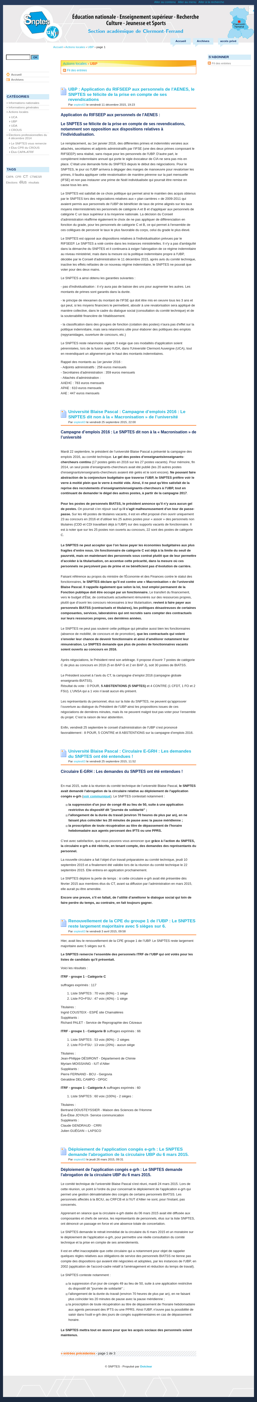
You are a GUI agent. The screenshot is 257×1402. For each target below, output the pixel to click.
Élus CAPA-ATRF (22, 152)
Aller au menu (187, 2)
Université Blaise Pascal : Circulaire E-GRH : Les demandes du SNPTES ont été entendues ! (129, 754)
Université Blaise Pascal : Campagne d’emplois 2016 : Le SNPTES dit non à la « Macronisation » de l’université (126, 414)
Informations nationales (24, 103)
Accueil (180, 41)
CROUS (16, 130)
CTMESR (36, 176)
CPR (18, 176)
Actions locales (75, 64)
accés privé (228, 41)
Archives (203, 41)
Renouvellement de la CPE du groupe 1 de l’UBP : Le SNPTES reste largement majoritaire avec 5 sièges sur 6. (132, 923)
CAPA (10, 176)
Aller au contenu (164, 2)
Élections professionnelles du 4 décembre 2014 (28, 136)
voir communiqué (96, 796)
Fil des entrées (77, 70)
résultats (33, 182)
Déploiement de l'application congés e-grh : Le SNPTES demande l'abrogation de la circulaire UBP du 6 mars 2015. (128, 1152)
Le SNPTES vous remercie (28, 143)
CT (25, 176)
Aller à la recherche (211, 2)
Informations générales (24, 107)
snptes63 (79, 104)
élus (23, 182)
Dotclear (146, 1366)
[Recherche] (18, 57)
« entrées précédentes (78, 1353)
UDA (14, 125)
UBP (14, 121)
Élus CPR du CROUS (25, 147)
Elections (12, 182)
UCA (14, 117)
